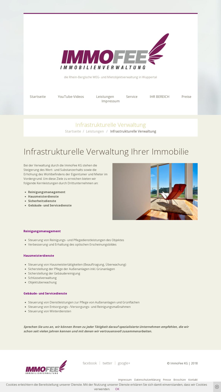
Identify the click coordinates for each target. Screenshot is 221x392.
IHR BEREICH (159, 96)
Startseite (38, 96)
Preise (186, 96)
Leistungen (105, 96)
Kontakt (193, 379)
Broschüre (179, 379)
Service (131, 96)
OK (117, 389)
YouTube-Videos (71, 96)
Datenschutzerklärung (147, 379)
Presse (167, 379)
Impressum (111, 101)
